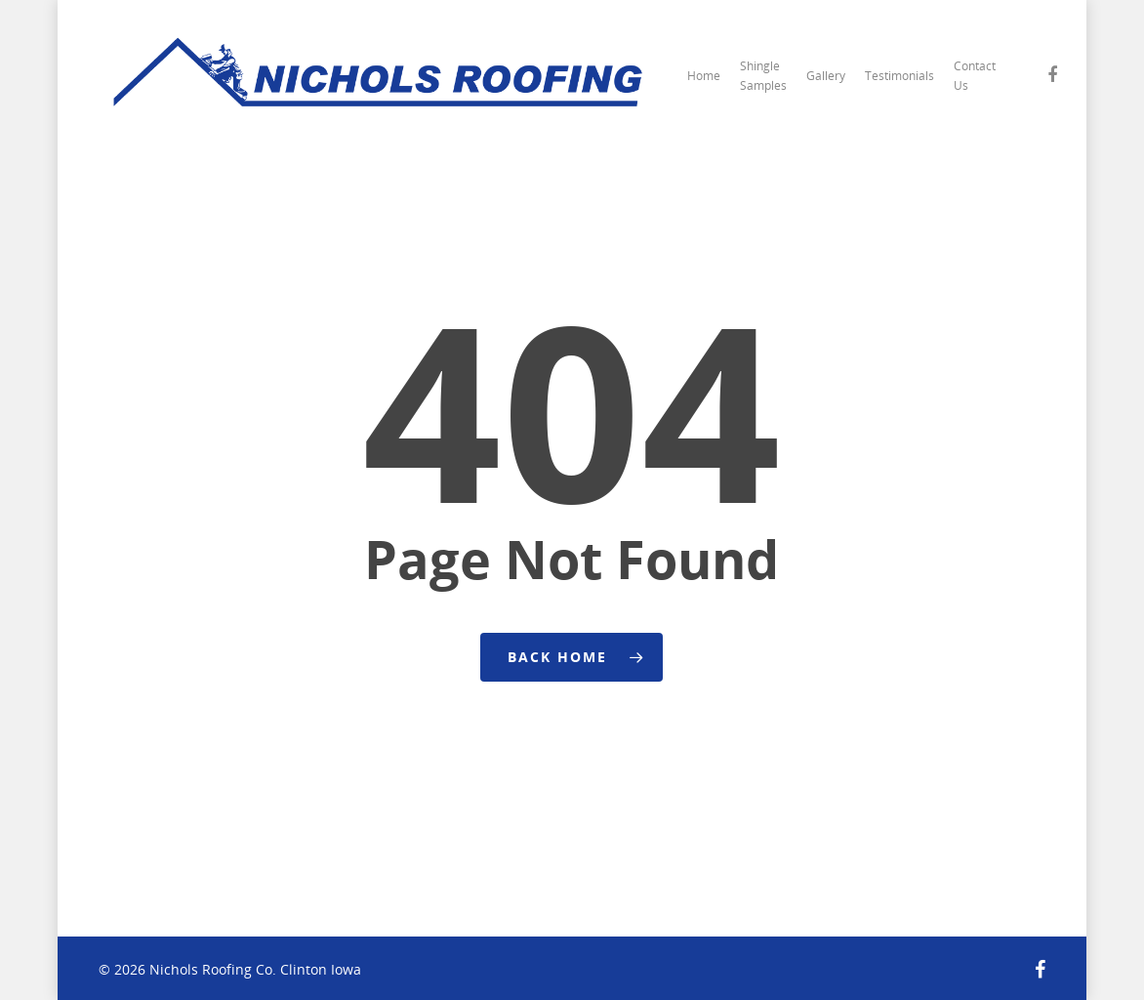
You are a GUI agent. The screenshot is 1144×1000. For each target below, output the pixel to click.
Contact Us (975, 76)
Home (703, 75)
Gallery (825, 75)
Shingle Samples (763, 76)
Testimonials (899, 75)
